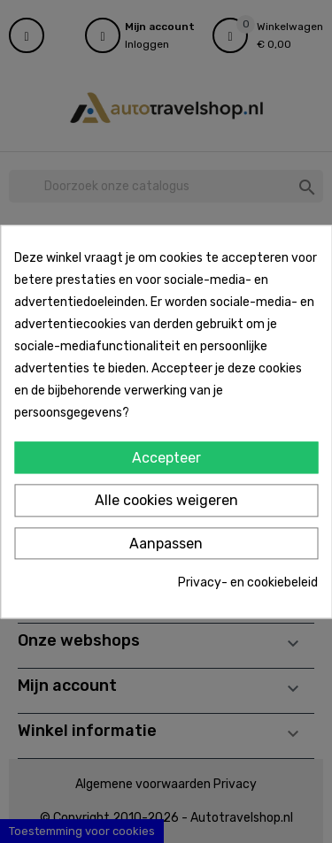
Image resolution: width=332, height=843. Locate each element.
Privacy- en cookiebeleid (248, 583)
